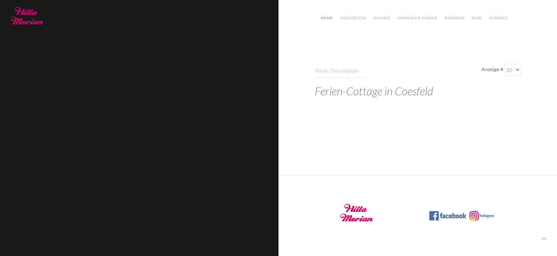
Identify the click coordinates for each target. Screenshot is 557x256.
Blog (476, 18)
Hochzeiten (353, 18)
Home (327, 18)
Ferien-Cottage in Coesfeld (374, 91)
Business (454, 18)
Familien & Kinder (418, 18)
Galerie (381, 18)
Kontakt (498, 18)
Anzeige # (492, 69)
